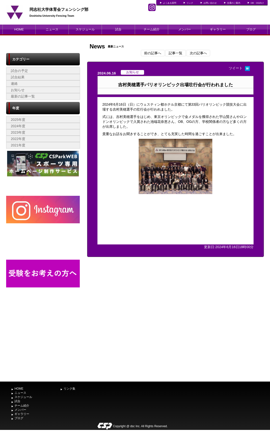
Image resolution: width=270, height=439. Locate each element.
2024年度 (18, 126)
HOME (19, 29)
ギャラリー (218, 29)
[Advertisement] (43, 342)
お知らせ (18, 90)
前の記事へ (152, 53)
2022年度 (18, 139)
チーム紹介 (152, 29)
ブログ (251, 29)
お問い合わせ (210, 3)
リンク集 (69, 388)
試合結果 (18, 77)
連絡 (14, 83)
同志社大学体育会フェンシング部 (58, 9)
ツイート (236, 68)
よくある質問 (169, 3)
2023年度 (18, 132)
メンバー (184, 29)
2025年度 (18, 120)
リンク (190, 3)
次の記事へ (198, 53)
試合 (118, 29)
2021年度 (18, 145)
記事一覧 (175, 53)
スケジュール (85, 29)
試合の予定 (19, 71)
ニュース (52, 29)
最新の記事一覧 (23, 96)
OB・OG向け (257, 3)
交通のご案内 (233, 3)
